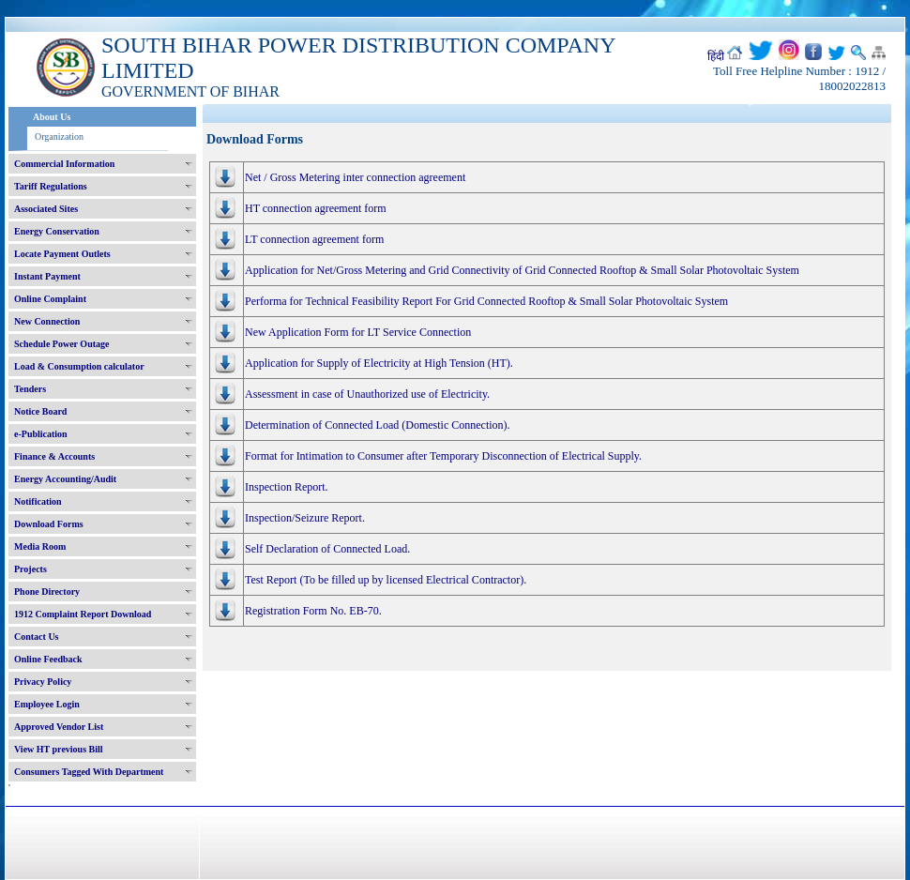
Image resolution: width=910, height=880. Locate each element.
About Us (51, 117)
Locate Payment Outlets (62, 254)
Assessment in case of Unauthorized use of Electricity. (367, 394)
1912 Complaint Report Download (82, 614)
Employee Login (47, 704)
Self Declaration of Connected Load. (327, 548)
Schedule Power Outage (61, 344)
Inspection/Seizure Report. (305, 517)
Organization (59, 136)
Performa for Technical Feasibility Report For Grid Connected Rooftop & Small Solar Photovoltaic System (486, 301)
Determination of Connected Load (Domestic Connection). (377, 425)
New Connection (47, 321)
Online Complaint (50, 299)
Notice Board (40, 411)
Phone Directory (47, 591)
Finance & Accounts (54, 456)
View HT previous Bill (58, 749)
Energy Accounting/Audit (65, 479)
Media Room (40, 546)
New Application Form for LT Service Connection (358, 332)
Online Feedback (48, 659)
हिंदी (715, 56)
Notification (38, 501)
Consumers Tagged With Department (88, 771)
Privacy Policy (42, 681)
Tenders (30, 389)
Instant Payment (47, 276)
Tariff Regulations (50, 186)
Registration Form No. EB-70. (313, 610)
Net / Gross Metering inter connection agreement (355, 177)
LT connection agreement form (314, 239)
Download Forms (48, 524)
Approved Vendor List (58, 726)
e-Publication (41, 434)
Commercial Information (64, 164)
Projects (30, 569)
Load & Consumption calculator (79, 366)
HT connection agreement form (316, 208)
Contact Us (36, 636)
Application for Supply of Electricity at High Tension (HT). (379, 363)
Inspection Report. (286, 486)
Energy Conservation (56, 231)
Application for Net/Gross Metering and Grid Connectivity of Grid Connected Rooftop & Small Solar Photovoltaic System (522, 270)
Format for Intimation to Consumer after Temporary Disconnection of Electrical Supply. (443, 456)
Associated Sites (46, 209)
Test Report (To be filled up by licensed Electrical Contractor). (385, 579)
